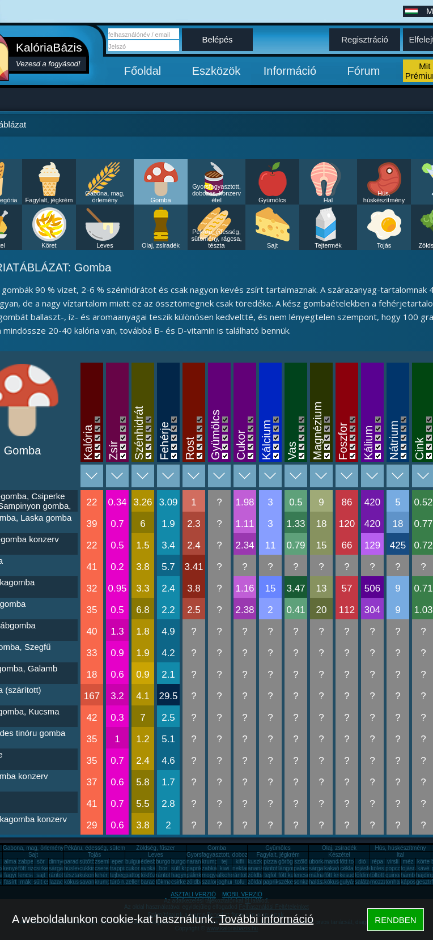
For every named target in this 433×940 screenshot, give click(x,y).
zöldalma (259, 882)
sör (41, 861)
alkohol (226, 875)
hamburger (414, 875)
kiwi (225, 868)
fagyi (10, 875)
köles (377, 868)
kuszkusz (259, 861)
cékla (346, 868)
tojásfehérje (369, 868)
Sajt (272, 245)
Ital (400, 855)
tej (225, 861)
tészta (71, 875)
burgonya (168, 861)
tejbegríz (120, 875)
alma (10, 861)
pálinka (195, 875)
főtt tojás (350, 861)
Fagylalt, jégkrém (49, 200)
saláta (362, 882)
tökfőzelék (153, 875)
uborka (317, 861)
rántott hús (276, 868)
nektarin (242, 868)
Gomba (160, 200)
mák (25, 882)
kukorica (89, 875)
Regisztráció (364, 39)
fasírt (10, 882)
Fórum (363, 71)
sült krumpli (185, 868)
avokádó (151, 868)
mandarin (336, 861)
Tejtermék (328, 245)
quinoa (393, 875)
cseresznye (109, 868)
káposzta (412, 882)
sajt (40, 875)
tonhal (393, 882)
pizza (270, 861)
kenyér (11, 868)
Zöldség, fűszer (155, 848)
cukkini (88, 868)
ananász (258, 868)
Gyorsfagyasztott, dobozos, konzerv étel (216, 193)
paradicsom (79, 861)
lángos (286, 868)
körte (423, 861)
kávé (423, 868)
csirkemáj (45, 868)
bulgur (133, 861)
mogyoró (213, 875)
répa (377, 861)
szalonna (213, 882)
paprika (195, 868)
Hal (328, 200)
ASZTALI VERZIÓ (193, 894)
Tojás (384, 245)
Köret (48, 245)
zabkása (212, 868)
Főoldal (143, 71)
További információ (266, 919)
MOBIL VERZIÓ (242, 894)
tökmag (165, 882)
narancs (196, 861)
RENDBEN (395, 920)
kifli (240, 861)
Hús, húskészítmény (384, 196)
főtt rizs (27, 868)
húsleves (75, 868)
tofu (240, 882)
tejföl (270, 875)
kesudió (349, 875)
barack (149, 882)
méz (408, 861)
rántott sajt (245, 875)
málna (316, 875)
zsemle (104, 861)
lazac (55, 882)
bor (163, 868)
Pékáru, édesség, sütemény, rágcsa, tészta (216, 238)
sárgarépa (61, 868)
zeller (132, 882)
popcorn (395, 868)
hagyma (181, 875)
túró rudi (120, 882)
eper (117, 861)
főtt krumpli (338, 875)
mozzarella (383, 882)
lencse (26, 875)
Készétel (339, 855)
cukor (132, 868)
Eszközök (216, 71)
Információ (290, 71)
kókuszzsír (77, 882)
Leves (104, 245)
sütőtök (88, 861)
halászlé (319, 882)
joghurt (226, 882)
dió (362, 861)
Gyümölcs (272, 200)
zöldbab (258, 875)
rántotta (165, 875)
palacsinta (306, 868)
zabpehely (31, 861)
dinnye (57, 861)
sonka (301, 882)
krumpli (211, 861)
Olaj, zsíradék (161, 245)
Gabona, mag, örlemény (105, 196)
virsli (392, 861)
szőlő (300, 861)
